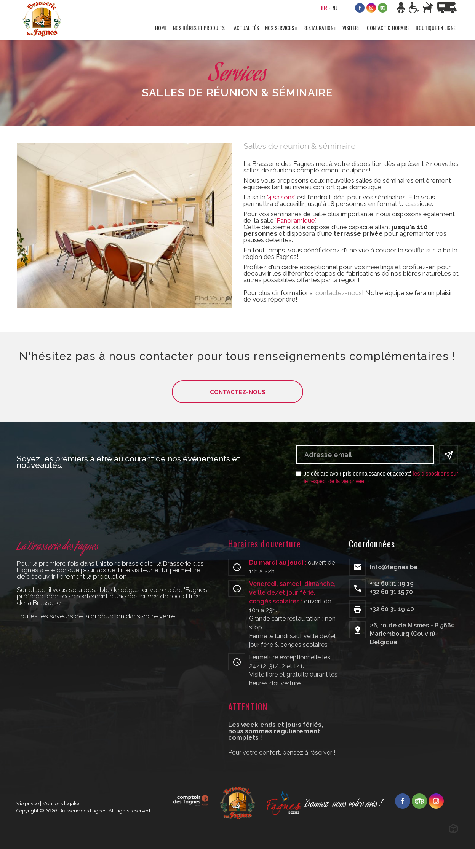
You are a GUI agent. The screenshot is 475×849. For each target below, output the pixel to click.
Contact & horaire (388, 28)
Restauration (318, 28)
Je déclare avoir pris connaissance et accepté (377, 477)
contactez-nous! (339, 293)
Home (161, 28)
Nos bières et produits (199, 28)
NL (335, 7)
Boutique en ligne (436, 28)
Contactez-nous (237, 392)
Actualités (246, 28)
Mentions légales (61, 803)
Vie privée (27, 803)
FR (324, 7)
